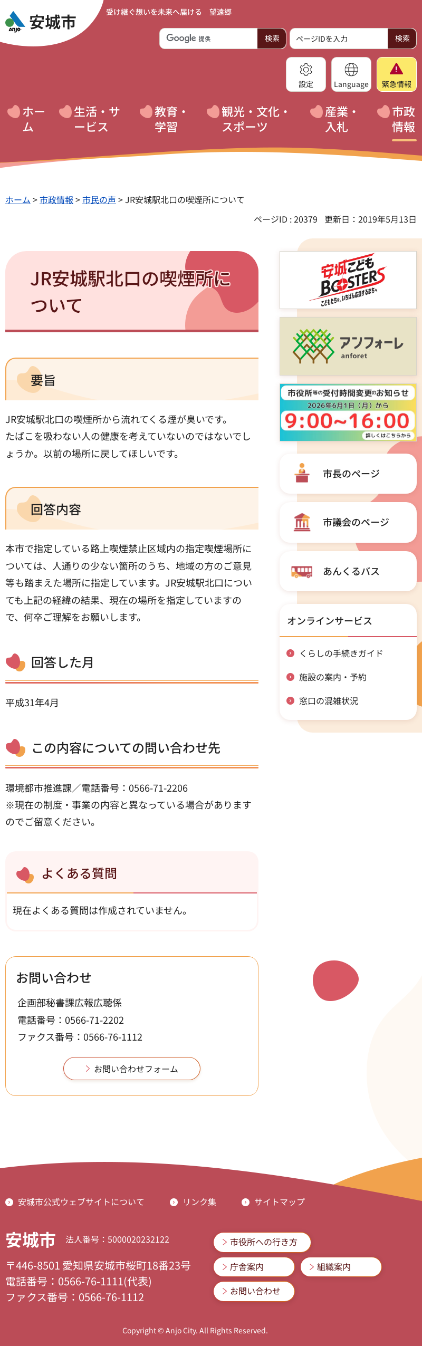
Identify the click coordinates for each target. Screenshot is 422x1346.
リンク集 (199, 1201)
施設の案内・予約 (333, 676)
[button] (306, 74)
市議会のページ (356, 521)
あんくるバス (351, 571)
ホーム (18, 199)
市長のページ (351, 473)
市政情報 (56, 199)
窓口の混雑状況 (328, 700)
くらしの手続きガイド (341, 653)
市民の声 (99, 199)
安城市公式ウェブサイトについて (81, 1201)
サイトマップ (279, 1201)
